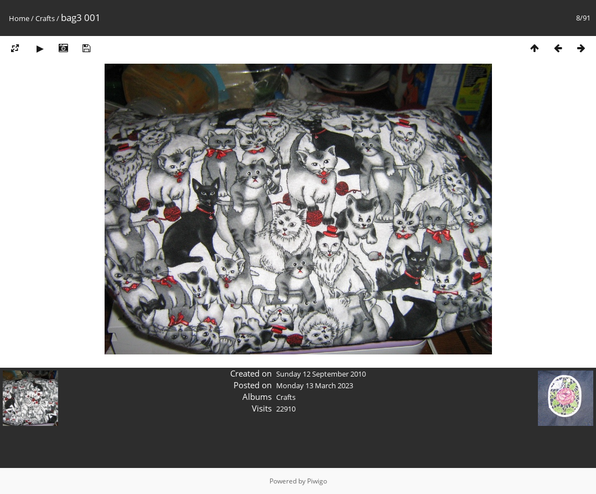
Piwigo (317, 481)
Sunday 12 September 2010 (321, 374)
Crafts (45, 18)
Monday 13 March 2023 (314, 385)
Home (19, 18)
